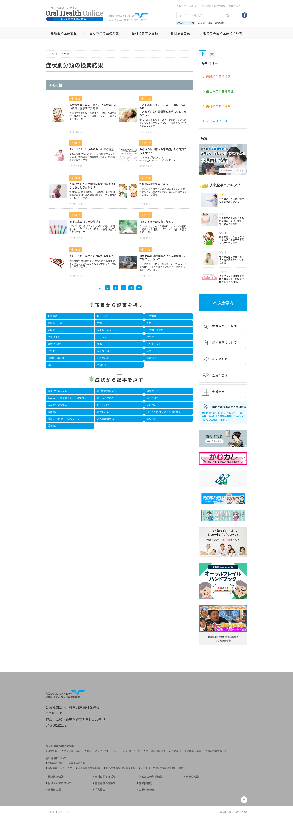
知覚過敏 (220, 23)
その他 (51, 351)
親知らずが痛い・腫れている (63, 418)
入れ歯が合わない (106, 418)
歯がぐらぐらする (57, 404)
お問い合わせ (147, 789)
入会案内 (176, 750)
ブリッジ (102, 336)
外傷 (99, 344)
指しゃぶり (103, 404)
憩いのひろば (132, 750)
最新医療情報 (56, 776)
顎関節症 (151, 357)
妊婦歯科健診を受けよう (153, 184)
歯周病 (201, 23)
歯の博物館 (145, 783)
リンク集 (50, 811)
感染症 (150, 336)
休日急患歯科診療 (155, 750)
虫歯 (99, 323)
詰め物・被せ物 (155, 330)
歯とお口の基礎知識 (104, 33)
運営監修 (53, 750)
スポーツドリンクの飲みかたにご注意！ (92, 149)
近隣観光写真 (194, 750)
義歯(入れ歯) (54, 344)
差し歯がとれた (105, 397)
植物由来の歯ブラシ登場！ (85, 221)
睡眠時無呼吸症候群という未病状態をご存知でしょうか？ (162, 257)
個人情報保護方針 (217, 750)
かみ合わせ (103, 357)
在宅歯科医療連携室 (89, 767)
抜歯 (50, 364)
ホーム (50, 54)
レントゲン (103, 316)
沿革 (89, 750)
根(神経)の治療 (56, 357)
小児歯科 (151, 316)
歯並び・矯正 (104, 351)
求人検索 (100, 789)
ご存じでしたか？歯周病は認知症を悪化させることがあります (92, 185)
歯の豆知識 (192, 776)
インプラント (153, 344)
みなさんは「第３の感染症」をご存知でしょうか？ (162, 150)
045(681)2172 (56, 725)
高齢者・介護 (55, 323)
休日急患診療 (180, 33)
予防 (148, 323)
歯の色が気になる (106, 390)
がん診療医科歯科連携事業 (120, 767)
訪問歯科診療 (55, 763)
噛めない (151, 418)
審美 (148, 351)
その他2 (150, 404)
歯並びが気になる (57, 390)
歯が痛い (52, 411)
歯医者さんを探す (105, 783)
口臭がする (152, 390)
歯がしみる (103, 411)
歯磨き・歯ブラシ (106, 330)
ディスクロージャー (108, 750)
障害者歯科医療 (76, 763)
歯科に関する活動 (145, 33)
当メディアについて (186, 5)
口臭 (210, 23)
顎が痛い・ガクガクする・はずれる (67, 397)
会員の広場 (234, 5)
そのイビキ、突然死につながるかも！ (91, 256)
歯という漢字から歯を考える (156, 221)
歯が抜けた (152, 397)
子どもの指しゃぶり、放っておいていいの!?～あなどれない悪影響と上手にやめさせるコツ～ (162, 110)
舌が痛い (52, 425)
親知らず (102, 364)
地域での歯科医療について (222, 33)
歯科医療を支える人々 (60, 767)
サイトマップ (65, 811)
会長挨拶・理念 (72, 750)
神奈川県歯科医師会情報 (212, 5)
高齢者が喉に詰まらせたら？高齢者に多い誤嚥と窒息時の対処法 (92, 106)
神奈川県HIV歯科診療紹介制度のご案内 (162, 767)
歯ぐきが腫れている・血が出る (163, 411)
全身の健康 (54, 336)
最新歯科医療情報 (64, 33)
